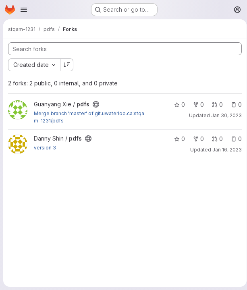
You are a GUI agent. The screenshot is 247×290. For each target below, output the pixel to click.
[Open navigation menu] (23, 9)
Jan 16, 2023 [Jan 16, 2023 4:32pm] (85, 146)
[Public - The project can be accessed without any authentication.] (96, 104)
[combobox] (34, 64)
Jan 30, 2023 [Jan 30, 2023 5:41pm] (85, 116)
